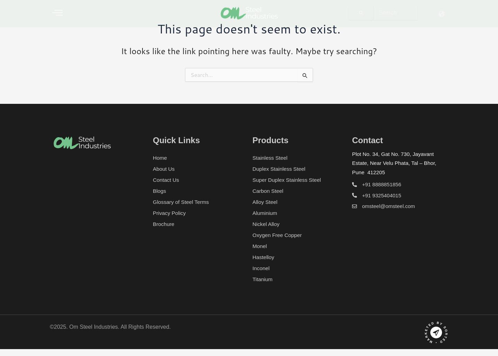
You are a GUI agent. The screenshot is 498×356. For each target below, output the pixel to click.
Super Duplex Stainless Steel (288, 180)
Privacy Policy (170, 213)
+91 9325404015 (381, 195)
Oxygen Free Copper (278, 235)
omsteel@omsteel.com (388, 206)
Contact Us (166, 180)
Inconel (261, 268)
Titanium (263, 279)
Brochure (164, 224)
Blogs (160, 191)
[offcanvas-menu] (57, 12)
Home (160, 158)
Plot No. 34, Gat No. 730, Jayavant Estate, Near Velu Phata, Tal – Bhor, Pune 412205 (396, 163)
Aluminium (265, 213)
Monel (260, 246)
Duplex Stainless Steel (280, 169)
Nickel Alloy (266, 224)
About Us (164, 169)
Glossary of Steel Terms (182, 202)
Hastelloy (263, 257)
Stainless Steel (270, 158)
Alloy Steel (265, 202)
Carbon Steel (268, 191)
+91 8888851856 (381, 184)
